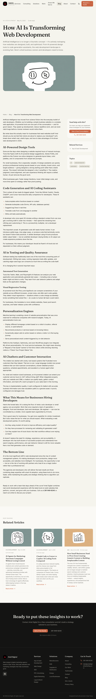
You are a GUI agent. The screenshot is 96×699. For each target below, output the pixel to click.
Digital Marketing (39, 676)
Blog (59, 4)
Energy (52, 673)
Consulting (26, 4)
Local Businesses (55, 676)
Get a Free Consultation (80, 132)
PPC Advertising (39, 673)
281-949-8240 (80, 135)
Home (5, 114)
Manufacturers (54, 660)
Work (43, 4)
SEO (35, 669)
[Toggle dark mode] (79, 3)
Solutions (36, 4)
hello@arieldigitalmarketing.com (87, 666)
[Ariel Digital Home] (8, 4)
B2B (51, 664)
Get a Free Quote (40, 631)
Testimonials (68, 671)
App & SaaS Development (78, 149)
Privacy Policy (69, 684)
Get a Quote (68, 681)
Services (18, 4)
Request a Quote (87, 3)
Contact (73, 4)
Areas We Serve (51, 4)
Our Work (68, 667)
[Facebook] (5, 674)
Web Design (37, 666)
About (66, 4)
